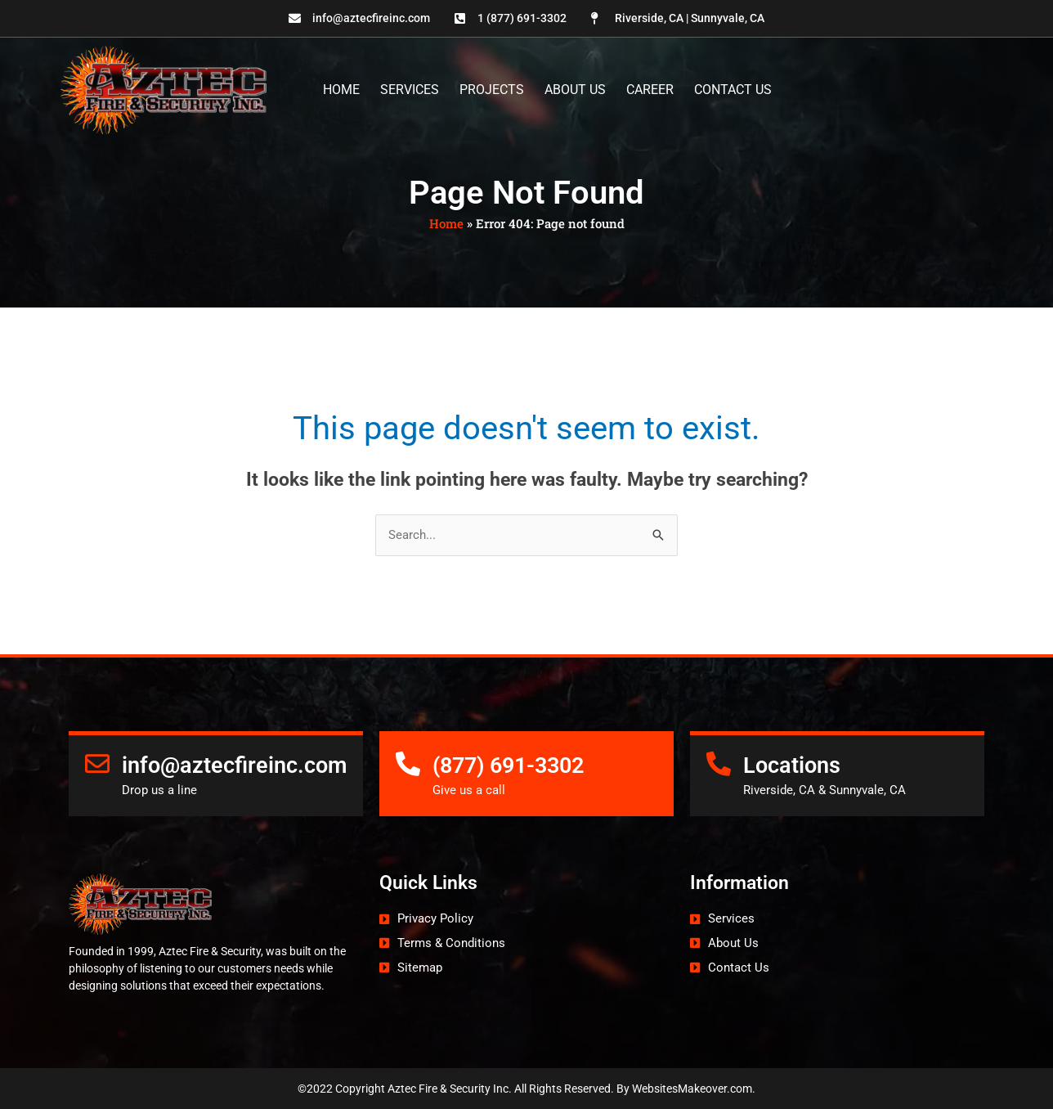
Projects (491, 89)
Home (341, 89)
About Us (575, 89)
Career (650, 89)
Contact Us (733, 89)
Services (409, 89)
